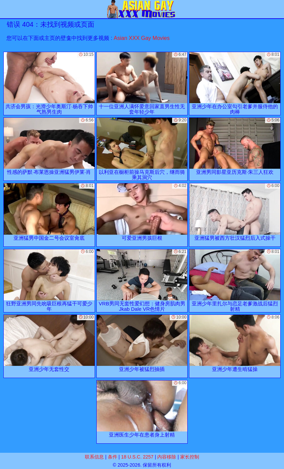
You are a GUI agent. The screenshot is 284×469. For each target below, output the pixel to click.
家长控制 (189, 457)
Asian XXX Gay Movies (141, 38)
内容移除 (166, 457)
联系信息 (94, 457)
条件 (112, 457)
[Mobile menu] (6, 9)
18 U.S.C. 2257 (137, 457)
